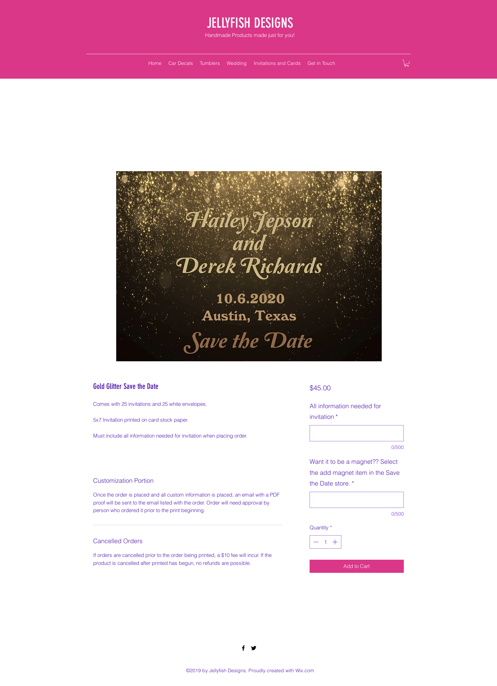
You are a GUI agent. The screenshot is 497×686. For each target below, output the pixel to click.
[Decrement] (315, 542)
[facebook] (243, 648)
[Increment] (335, 542)
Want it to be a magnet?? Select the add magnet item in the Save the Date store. (355, 472)
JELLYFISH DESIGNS (250, 23)
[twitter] (253, 648)
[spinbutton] (325, 542)
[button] (406, 63)
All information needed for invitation (345, 411)
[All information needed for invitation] (356, 433)
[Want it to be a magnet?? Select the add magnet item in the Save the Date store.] (356, 500)
